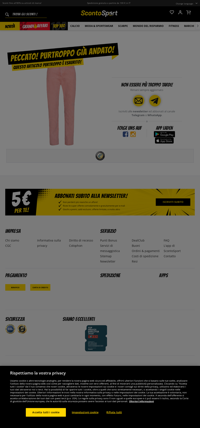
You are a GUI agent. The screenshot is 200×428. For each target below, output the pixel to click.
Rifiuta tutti (114, 415)
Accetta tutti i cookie (45, 415)
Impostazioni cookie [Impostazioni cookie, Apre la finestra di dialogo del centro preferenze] (85, 415)
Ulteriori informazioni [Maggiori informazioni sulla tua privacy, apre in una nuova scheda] (141, 404)
